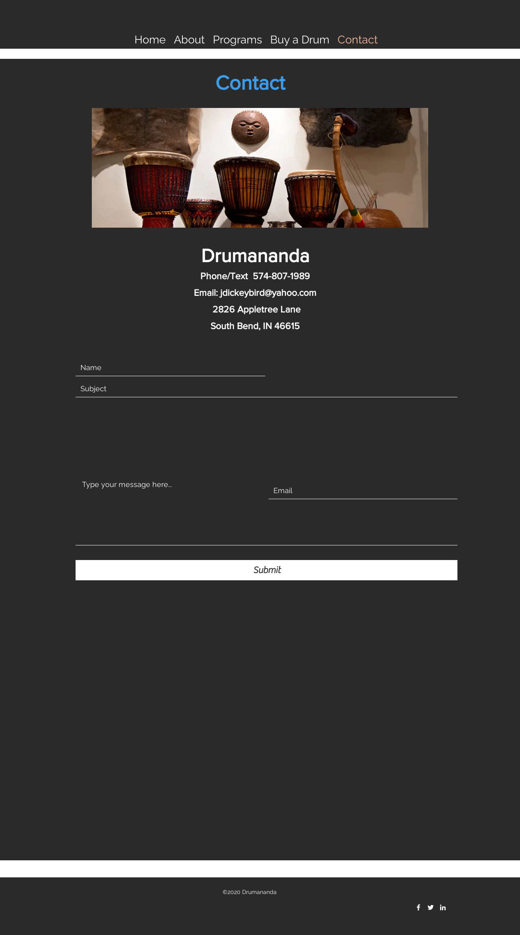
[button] (189, 39)
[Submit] (266, 570)
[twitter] (431, 907)
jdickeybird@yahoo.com (268, 292)
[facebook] (418, 907)
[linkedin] (443, 907)
